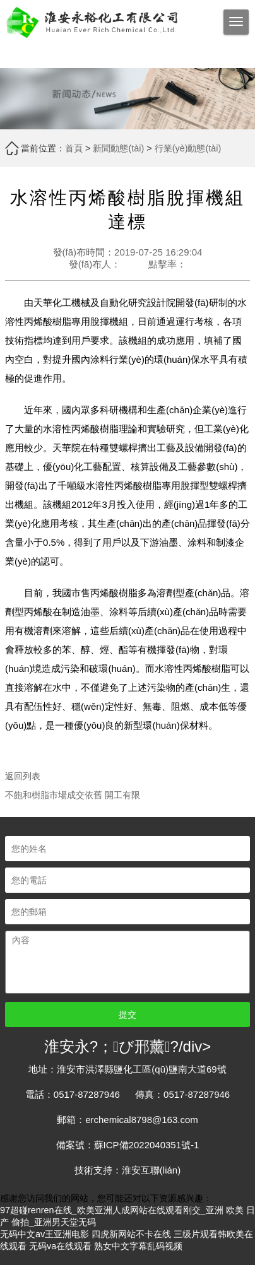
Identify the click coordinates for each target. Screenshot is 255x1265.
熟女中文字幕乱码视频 (138, 1246)
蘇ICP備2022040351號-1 (146, 1144)
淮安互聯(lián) (151, 1170)
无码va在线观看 (60, 1246)
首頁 (74, 148)
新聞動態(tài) (118, 148)
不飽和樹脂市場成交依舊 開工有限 (72, 795)
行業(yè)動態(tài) (188, 148)
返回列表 (22, 776)
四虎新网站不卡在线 (131, 1234)
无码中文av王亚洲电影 (44, 1234)
